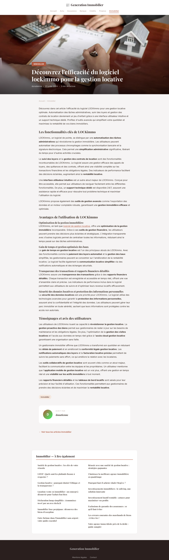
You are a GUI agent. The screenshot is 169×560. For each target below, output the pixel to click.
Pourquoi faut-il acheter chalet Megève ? (107, 483)
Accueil (53, 11)
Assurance (72, 11)
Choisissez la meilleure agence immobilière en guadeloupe (108, 475)
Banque (83, 11)
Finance (102, 11)
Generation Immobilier (84, 5)
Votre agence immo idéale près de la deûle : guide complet (108, 525)
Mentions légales (79, 557)
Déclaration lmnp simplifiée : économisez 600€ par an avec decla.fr (57, 502)
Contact (93, 557)
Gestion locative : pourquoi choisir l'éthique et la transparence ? (59, 484)
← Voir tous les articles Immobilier (55, 432)
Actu (62, 11)
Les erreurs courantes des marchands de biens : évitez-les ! (109, 516)
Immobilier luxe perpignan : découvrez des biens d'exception (58, 510)
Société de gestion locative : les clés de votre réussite (58, 466)
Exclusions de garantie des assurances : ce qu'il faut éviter (107, 507)
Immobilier (114, 11)
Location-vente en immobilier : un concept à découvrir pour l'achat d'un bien (58, 493)
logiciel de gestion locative (76, 226)
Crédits (93, 11)
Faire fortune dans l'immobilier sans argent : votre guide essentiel (58, 519)
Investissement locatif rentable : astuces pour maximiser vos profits (109, 499)
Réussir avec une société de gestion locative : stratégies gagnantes (108, 466)
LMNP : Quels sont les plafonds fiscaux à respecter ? (56, 475)
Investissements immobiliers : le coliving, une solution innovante (109, 490)
